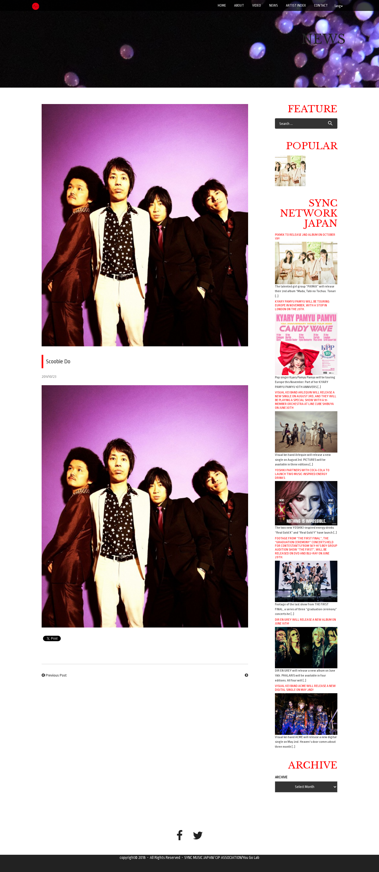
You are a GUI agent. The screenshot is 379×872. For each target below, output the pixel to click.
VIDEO (256, 5)
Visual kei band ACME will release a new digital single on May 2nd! (305, 688)
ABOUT (239, 5)
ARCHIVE (281, 777)
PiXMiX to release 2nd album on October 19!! (305, 236)
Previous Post (56, 675)
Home (222, 5)
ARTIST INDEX (296, 5)
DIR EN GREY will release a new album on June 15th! (305, 621)
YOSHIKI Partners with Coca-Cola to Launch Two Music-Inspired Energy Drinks (302, 474)
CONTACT (321, 5)
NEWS (273, 5)
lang (339, 6)
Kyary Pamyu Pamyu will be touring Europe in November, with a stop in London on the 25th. (302, 305)
